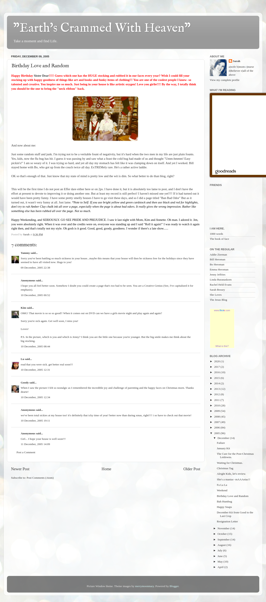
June (221, 556)
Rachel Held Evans (221, 284)
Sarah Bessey (217, 289)
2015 (217, 377)
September (224, 539)
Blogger (174, 586)
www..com (222, 310)
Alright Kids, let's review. (231, 473)
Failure (221, 442)
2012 (217, 394)
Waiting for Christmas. (230, 462)
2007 (217, 422)
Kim (23, 307)
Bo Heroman (217, 264)
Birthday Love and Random (232, 496)
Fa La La (222, 484)
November (224, 528)
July (220, 550)
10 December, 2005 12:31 (35, 369)
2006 (217, 427)
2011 (217, 400)
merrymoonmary (144, 586)
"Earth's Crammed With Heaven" (102, 28)
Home (106, 469)
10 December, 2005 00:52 (35, 295)
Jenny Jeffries (217, 274)
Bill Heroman (217, 259)
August (222, 545)
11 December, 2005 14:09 (35, 444)
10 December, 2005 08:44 (35, 346)
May (221, 561)
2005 (217, 433)
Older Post (191, 469)
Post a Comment (26, 452)
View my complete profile (225, 80)
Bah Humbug (224, 501)
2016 (217, 372)
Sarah (236, 61)
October (223, 533)
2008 (217, 416)
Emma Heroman (219, 269)
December (224, 438)
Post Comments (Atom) (40, 477)
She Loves (216, 294)
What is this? (222, 346)
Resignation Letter (227, 521)
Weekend (222, 490)
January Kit (223, 448)
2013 (217, 388)
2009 (217, 410)
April (221, 567)
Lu (22, 359)
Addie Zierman (218, 254)
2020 (217, 361)
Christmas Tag (225, 468)
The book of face (219, 238)
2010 (217, 405)
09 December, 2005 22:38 (35, 267)
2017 (217, 366)
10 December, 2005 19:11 (35, 420)
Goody (25, 382)
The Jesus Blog (218, 299)
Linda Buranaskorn (221, 279)
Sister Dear (41, 75)
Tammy (25, 252)
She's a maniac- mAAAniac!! (233, 479)
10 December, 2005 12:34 (35, 397)
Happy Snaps (224, 506)
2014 (217, 383)
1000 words (216, 233)
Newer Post (20, 469)
